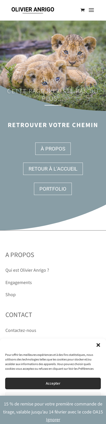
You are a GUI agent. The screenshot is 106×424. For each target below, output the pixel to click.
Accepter (53, 383)
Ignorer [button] (53, 420)
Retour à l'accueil (53, 169)
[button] (98, 345)
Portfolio (52, 189)
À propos (53, 149)
